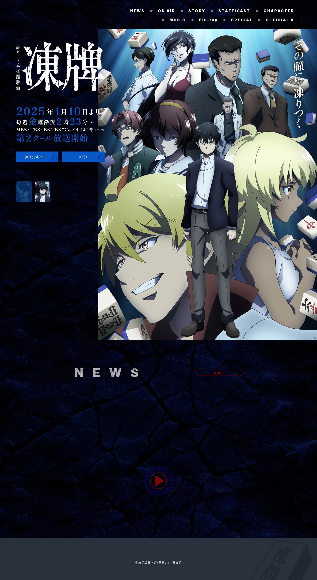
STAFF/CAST (234, 11)
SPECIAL (241, 20)
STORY (196, 11)
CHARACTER (279, 11)
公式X (83, 157)
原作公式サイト (37, 157)
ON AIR (166, 11)
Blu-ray (208, 20)
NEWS (137, 11)
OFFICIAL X (280, 20)
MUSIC (177, 20)
